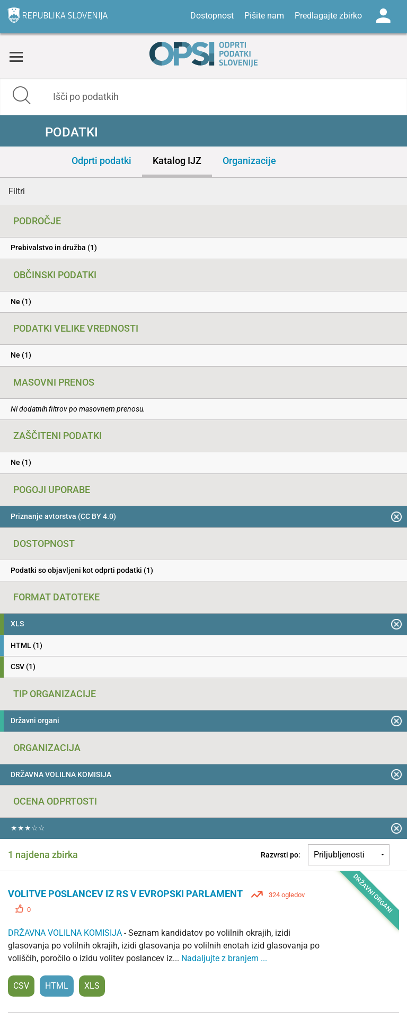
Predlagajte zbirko (328, 16)
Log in (383, 16)
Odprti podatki (101, 160)
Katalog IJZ (177, 160)
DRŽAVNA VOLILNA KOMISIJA (66, 933)
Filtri (16, 191)
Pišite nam (264, 16)
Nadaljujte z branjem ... (224, 958)
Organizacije (249, 160)
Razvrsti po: (280, 855)
